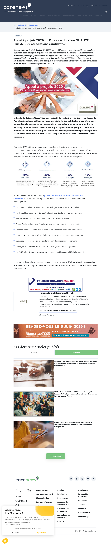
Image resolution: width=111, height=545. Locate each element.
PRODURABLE (84, 513)
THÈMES (42, 16)
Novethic (82, 509)
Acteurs (34, 352)
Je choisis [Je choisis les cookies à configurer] (15, 533)
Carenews (76, 352)
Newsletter (71, 6)
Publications (54, 16)
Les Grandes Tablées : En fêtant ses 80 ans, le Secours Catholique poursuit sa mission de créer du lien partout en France (75, 394)
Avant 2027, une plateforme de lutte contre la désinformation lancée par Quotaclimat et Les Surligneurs (73, 424)
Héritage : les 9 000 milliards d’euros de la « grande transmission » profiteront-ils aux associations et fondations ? (75, 363)
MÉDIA (25, 16)
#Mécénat (18, 36)
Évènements (68, 16)
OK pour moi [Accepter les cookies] (41, 533)
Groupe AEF (83, 501)
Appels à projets (84, 16)
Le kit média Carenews (83, 495)
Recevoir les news (46, 315)
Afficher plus (55, 456)
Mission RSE (83, 490)
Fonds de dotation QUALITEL (28, 25)
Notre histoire (42, 490)
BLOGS (33, 16)
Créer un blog (83, 6)
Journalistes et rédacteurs (63, 516)
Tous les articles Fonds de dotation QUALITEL (58, 311)
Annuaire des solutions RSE (63, 503)
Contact (60, 522)
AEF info (81, 505)
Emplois (98, 16)
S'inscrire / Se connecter (99, 6)
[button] (5, 541)
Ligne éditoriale (42, 498)
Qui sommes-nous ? (44, 494)
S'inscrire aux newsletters (63, 510)
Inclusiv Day (83, 517)
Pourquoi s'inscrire (44, 502)
